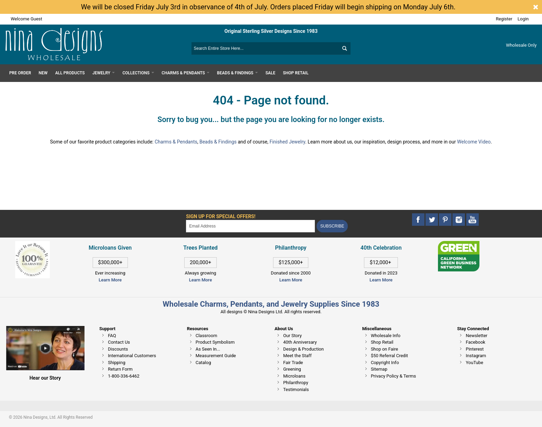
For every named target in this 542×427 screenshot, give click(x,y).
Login (523, 18)
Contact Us (119, 342)
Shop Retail (382, 342)
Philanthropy (295, 382)
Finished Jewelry (287, 142)
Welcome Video (473, 142)
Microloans (294, 376)
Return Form (120, 369)
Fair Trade (293, 362)
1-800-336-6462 (123, 376)
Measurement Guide (216, 355)
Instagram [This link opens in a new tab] (476, 355)
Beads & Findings (218, 142)
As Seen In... (208, 349)
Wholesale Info (386, 335)
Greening (292, 369)
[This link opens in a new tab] (458, 244)
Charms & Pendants (176, 142)
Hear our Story (45, 378)
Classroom (206, 335)
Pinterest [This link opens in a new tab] (475, 349)
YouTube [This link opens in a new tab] (474, 362)
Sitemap (379, 369)
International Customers (132, 355)
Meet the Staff (297, 355)
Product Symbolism (215, 342)
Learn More (110, 279)
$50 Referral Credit (389, 355)
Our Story (292, 335)
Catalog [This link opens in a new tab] (203, 362)
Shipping (116, 362)
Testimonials (296, 389)
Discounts (118, 349)
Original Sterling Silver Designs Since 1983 (270, 31)
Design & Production (303, 349)
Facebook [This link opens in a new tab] (475, 342)
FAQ (112, 335)
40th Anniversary (300, 342)
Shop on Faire (384, 349)
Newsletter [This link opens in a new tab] (476, 335)
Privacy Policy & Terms (393, 376)
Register (504, 18)
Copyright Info (385, 362)
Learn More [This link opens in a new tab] (200, 279)
